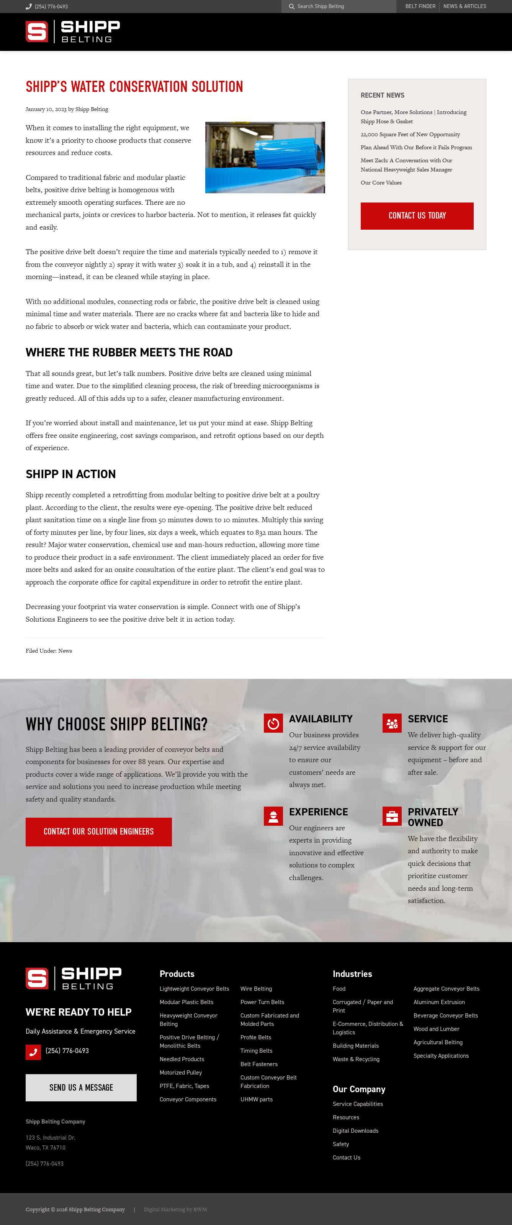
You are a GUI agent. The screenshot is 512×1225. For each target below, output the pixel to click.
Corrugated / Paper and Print (363, 1006)
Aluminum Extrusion (439, 1002)
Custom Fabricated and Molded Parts (269, 1019)
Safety (341, 1144)
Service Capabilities (358, 1104)
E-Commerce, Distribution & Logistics (368, 1028)
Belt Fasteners (259, 1064)
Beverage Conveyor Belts (446, 1015)
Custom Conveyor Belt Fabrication (268, 1081)
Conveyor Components (188, 1099)
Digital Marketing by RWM (175, 1209)
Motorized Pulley (181, 1072)
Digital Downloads (355, 1131)
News (65, 651)
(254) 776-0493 (47, 6)
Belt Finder (420, 6)
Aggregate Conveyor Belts (446, 989)
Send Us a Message (82, 1087)
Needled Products (182, 1059)
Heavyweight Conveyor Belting (189, 1019)
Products (177, 974)
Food (339, 989)
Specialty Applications (441, 1056)
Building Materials (356, 1046)
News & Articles (464, 6)
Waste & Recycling (356, 1059)
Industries (352, 974)
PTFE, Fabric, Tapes (184, 1086)
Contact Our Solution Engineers (99, 831)
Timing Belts (256, 1051)
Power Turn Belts (262, 1002)
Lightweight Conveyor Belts (194, 989)
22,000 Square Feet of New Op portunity (410, 134)
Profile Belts (255, 1037)
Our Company (359, 1089)
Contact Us (346, 1157)
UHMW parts (256, 1099)
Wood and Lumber (437, 1029)
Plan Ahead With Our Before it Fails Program (416, 147)
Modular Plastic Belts (186, 1002)
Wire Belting (256, 989)
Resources (346, 1117)
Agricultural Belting (438, 1042)
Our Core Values (381, 182)
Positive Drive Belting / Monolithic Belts (189, 1041)
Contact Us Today (417, 216)
